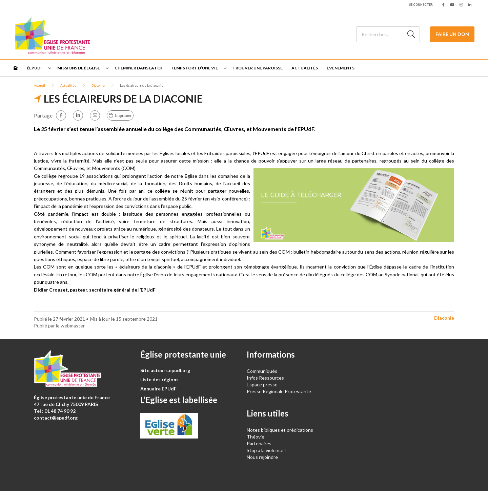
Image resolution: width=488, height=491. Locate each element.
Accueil (39, 85)
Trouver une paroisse (257, 67)
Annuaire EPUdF (158, 388)
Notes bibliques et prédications (280, 430)
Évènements (340, 67)
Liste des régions (159, 379)
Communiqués (262, 371)
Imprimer (123, 115)
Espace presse (262, 384)
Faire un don (452, 34)
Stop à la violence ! (266, 450)
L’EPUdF (35, 67)
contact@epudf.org (56, 418)
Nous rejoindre (262, 457)
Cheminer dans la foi (138, 67)
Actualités (304, 67)
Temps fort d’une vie (194, 67)
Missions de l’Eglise (78, 67)
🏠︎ (15, 67)
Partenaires (259, 443)
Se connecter (421, 4)
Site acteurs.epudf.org (165, 370)
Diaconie (98, 85)
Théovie (255, 437)
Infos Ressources (266, 378)
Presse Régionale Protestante (279, 391)
